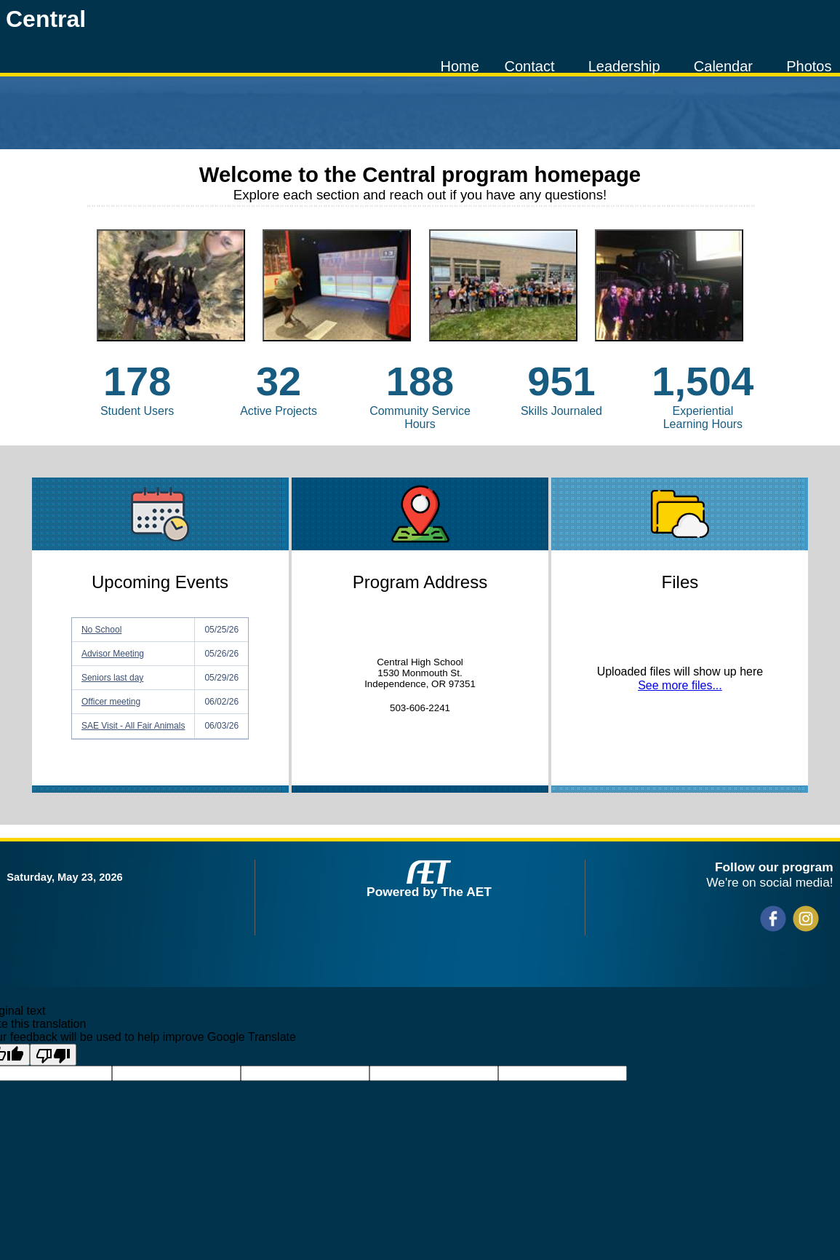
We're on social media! (769, 882)
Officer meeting (110, 702)
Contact (530, 66)
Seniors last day (112, 678)
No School (101, 630)
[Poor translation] (53, 1055)
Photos (808, 66)
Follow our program (774, 867)
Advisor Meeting (112, 654)
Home (460, 66)
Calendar (723, 66)
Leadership (624, 66)
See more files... (680, 685)
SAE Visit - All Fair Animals (133, 726)
